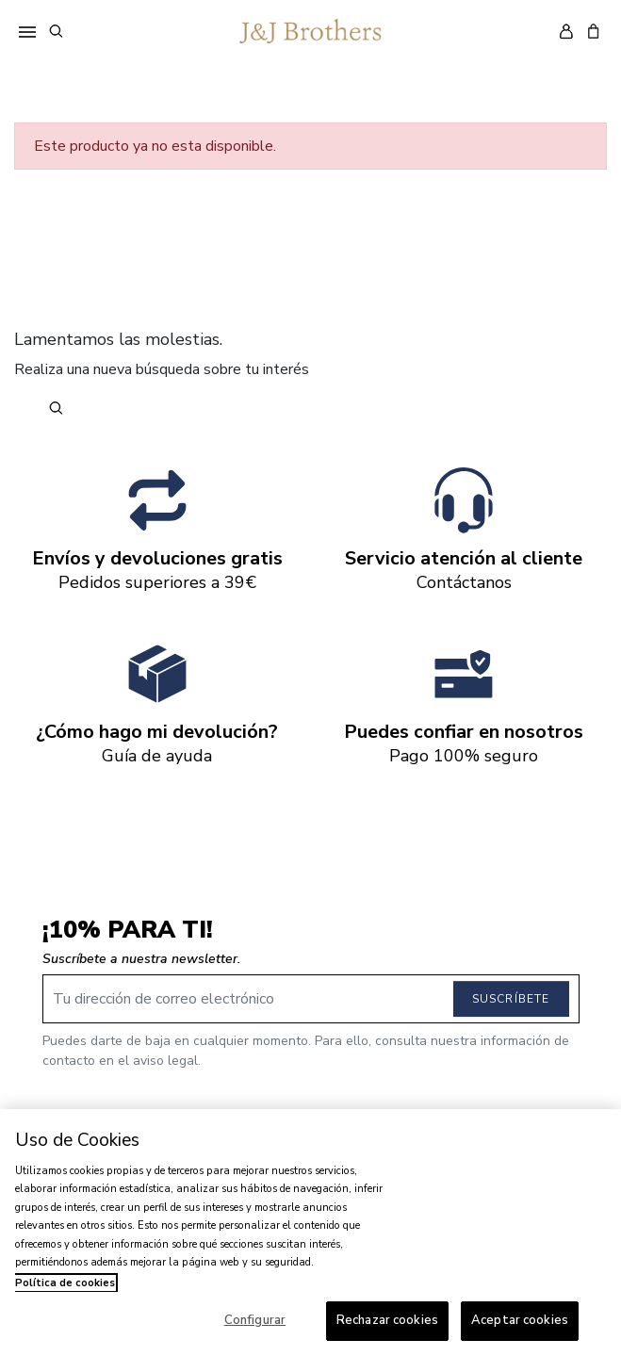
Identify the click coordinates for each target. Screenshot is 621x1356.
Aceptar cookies (519, 1320)
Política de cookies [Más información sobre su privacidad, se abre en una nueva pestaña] (65, 1283)
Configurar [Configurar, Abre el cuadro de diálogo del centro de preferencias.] (255, 1320)
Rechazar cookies (387, 1320)
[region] (310, 1232)
